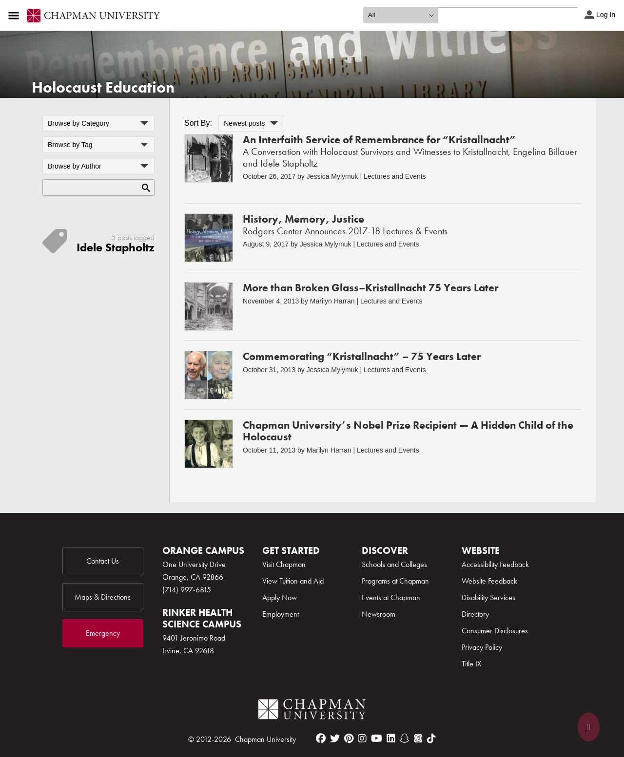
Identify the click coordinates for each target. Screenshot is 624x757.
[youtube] (376, 738)
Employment (280, 614)
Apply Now (279, 597)
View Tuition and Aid (293, 581)
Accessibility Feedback (495, 564)
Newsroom (378, 614)
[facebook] (321, 738)
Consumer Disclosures (495, 630)
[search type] (400, 15)
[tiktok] (431, 738)
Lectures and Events (395, 176)
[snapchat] (405, 738)
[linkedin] (391, 738)
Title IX (471, 664)
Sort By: (198, 123)
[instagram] (362, 738)
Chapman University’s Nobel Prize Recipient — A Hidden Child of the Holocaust (408, 431)
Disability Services (488, 597)
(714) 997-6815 (186, 590)
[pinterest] (348, 738)
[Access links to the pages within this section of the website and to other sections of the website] (15, 15)
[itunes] (418, 738)
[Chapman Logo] (312, 711)
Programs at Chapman (395, 581)
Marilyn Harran (332, 301)
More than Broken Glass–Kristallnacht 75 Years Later (370, 288)
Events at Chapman (391, 597)
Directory (475, 614)
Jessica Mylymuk (332, 176)
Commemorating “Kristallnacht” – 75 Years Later (362, 356)
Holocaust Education (103, 87)
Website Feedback (489, 581)
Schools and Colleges (394, 564)
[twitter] (335, 738)
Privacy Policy (482, 647)
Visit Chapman (284, 564)
